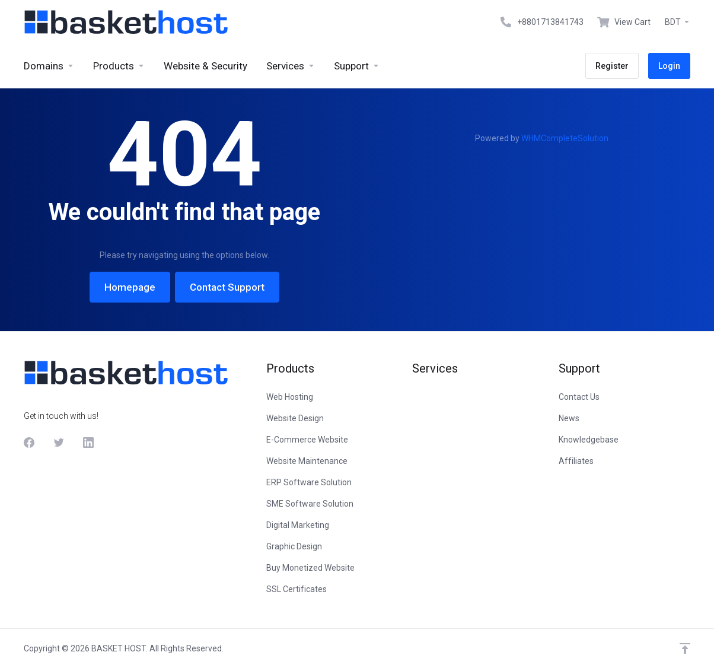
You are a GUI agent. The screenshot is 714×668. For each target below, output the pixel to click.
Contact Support (227, 287)
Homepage (129, 287)
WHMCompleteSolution (564, 138)
